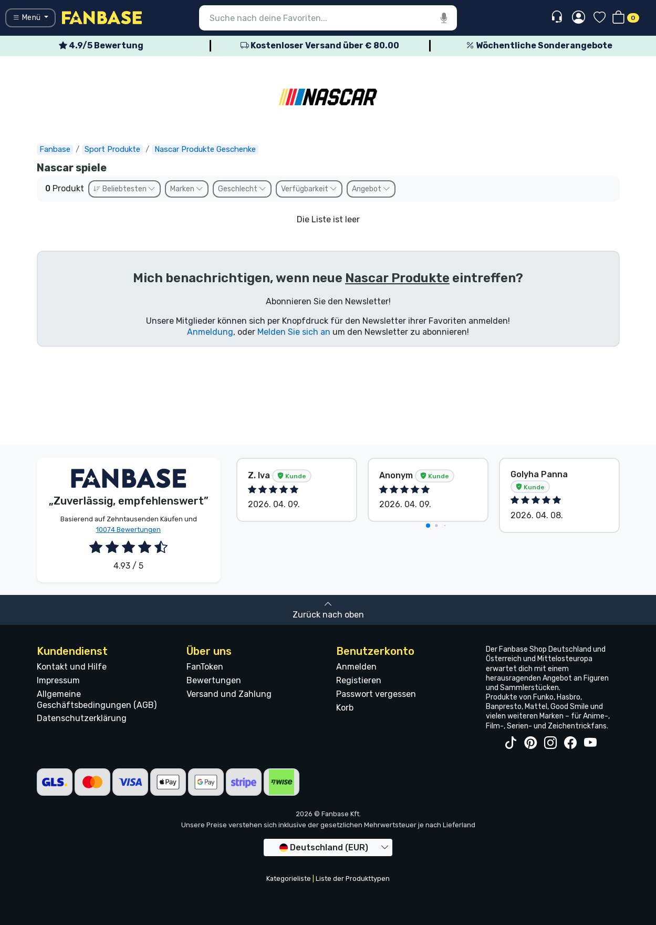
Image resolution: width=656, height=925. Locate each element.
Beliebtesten (124, 188)
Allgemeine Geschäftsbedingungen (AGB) (97, 699)
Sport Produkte (112, 149)
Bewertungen (213, 680)
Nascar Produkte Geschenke (205, 149)
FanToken (204, 667)
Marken (186, 188)
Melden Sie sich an (293, 332)
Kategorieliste (288, 878)
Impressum (58, 680)
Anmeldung (210, 332)
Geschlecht (242, 188)
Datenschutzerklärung (82, 718)
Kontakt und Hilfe (72, 667)
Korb (344, 708)
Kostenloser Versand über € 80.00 (320, 45)
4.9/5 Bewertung (101, 45)
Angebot (371, 188)
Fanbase (54, 149)
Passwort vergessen (376, 694)
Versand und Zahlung (229, 694)
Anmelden (356, 667)
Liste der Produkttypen (353, 878)
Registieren (358, 680)
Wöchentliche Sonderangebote (539, 45)
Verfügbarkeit (309, 188)
